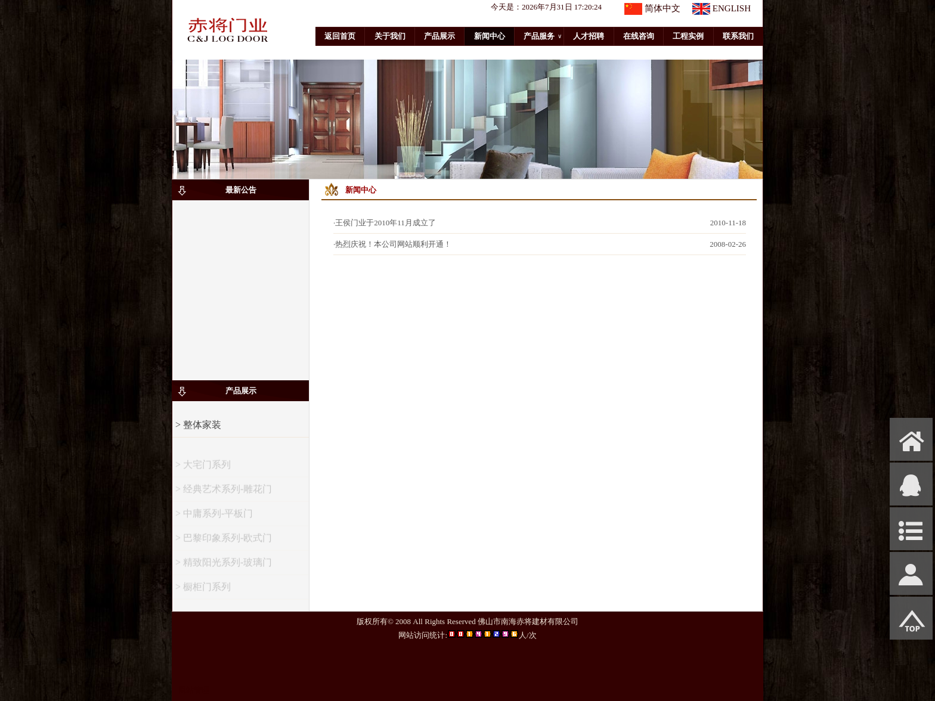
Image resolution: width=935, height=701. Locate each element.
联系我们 (738, 36)
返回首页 (339, 36)
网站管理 (193, 690)
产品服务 (543, 36)
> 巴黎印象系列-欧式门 (223, 543)
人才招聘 (588, 36)
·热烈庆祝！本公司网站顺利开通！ (392, 244)
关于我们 (389, 36)
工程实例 (688, 36)
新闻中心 (489, 36)
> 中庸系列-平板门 (214, 518)
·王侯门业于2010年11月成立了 (384, 222)
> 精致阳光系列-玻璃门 (223, 567)
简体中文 (662, 8)
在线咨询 (638, 36)
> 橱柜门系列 (203, 592)
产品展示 (439, 36)
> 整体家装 (198, 425)
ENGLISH (732, 8)
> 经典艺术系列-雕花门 (223, 494)
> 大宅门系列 (203, 469)
